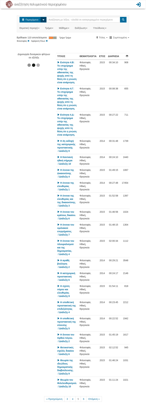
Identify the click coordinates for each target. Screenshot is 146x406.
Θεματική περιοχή (29, 28)
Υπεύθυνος (100, 28)
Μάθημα (64, 28)
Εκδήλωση (81, 28)
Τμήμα (49, 28)
